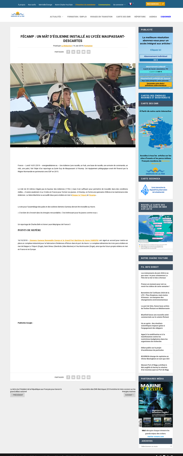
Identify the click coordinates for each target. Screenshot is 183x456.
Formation (88, 42)
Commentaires (104, 5)
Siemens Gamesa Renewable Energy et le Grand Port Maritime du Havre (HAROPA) (64, 237)
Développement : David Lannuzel (44, 453)
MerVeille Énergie (45, 5)
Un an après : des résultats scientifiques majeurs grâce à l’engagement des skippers (153, 322)
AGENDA (153, 13)
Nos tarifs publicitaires (65, 453)
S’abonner (166, 13)
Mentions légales (80, 453)
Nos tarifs (32, 5)
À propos (21, 5)
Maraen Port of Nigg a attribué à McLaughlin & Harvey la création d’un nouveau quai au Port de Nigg (155, 363)
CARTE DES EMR (123, 13)
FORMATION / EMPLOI (77, 13)
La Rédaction (66, 42)
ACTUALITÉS (55, 13)
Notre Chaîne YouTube (64, 5)
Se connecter (118, 5)
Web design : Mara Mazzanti (20, 453)
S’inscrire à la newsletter (85, 5)
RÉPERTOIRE (140, 13)
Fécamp (92, 191)
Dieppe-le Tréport (79, 191)
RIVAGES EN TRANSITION (101, 13)
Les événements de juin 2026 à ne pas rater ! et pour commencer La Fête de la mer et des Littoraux (155, 271)
